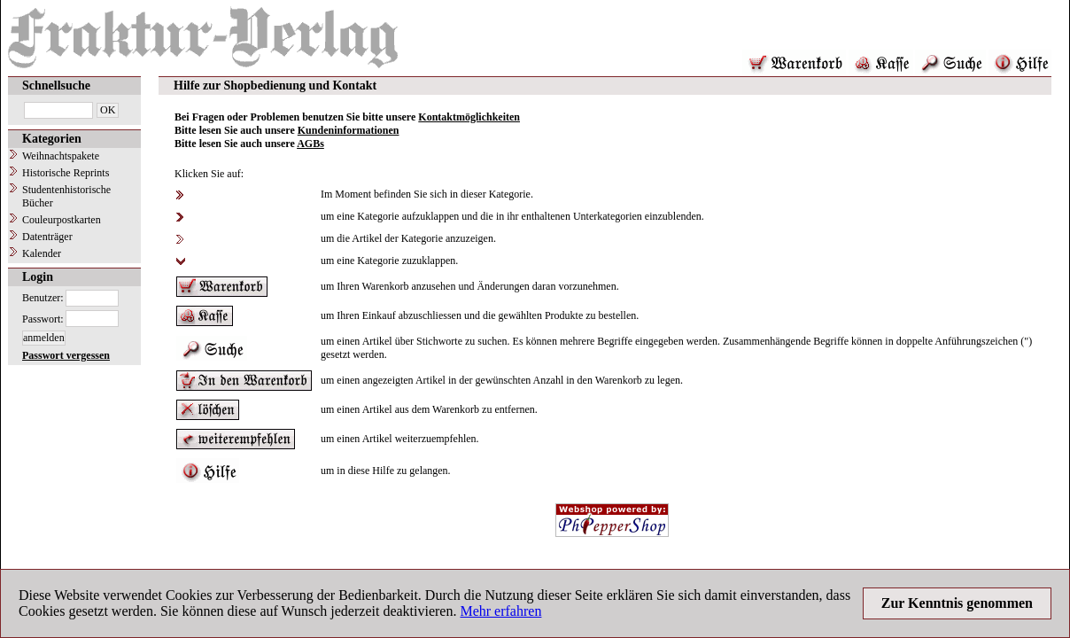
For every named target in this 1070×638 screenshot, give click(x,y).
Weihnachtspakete (60, 156)
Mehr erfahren (500, 611)
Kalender (41, 253)
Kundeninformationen (348, 130)
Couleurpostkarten (61, 220)
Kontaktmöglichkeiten (469, 117)
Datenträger (47, 236)
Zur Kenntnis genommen (957, 603)
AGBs (310, 143)
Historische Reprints (65, 173)
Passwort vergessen (66, 355)
